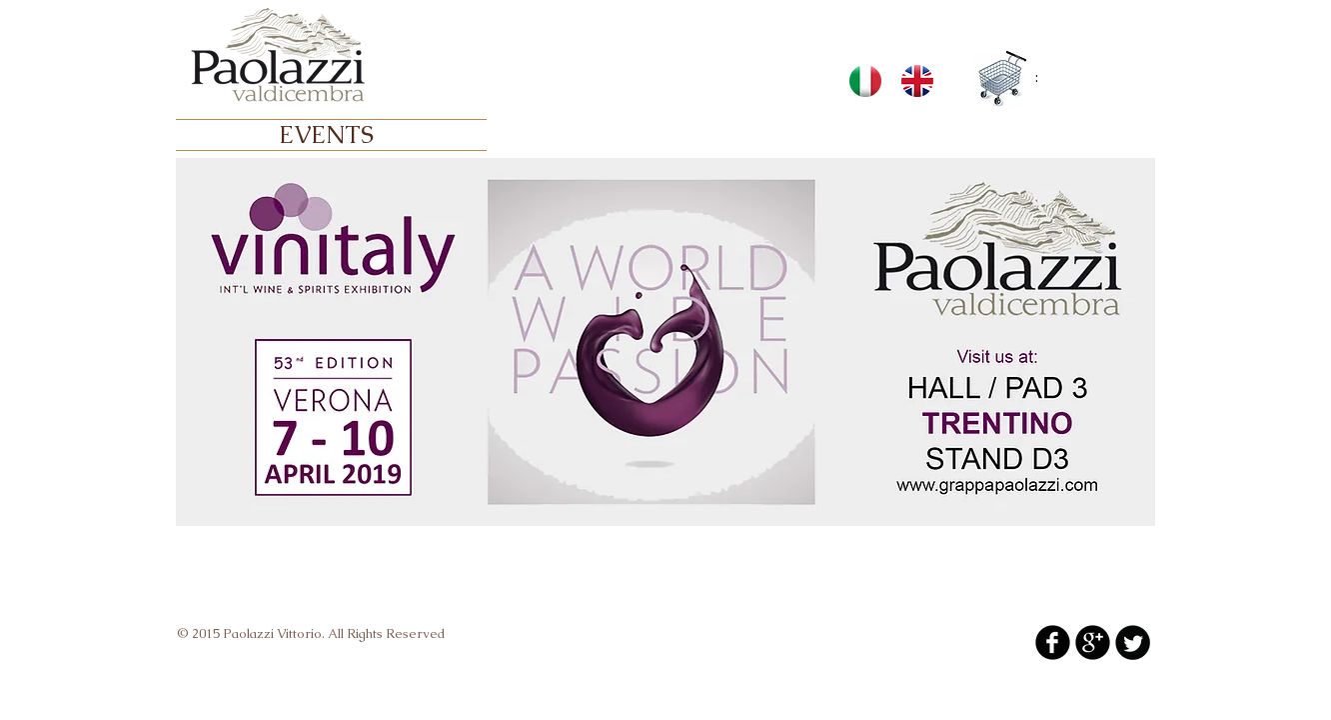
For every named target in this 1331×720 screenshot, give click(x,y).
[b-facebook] (1052, 642)
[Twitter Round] (1132, 642)
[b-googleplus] (1092, 642)
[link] (1047, 77)
